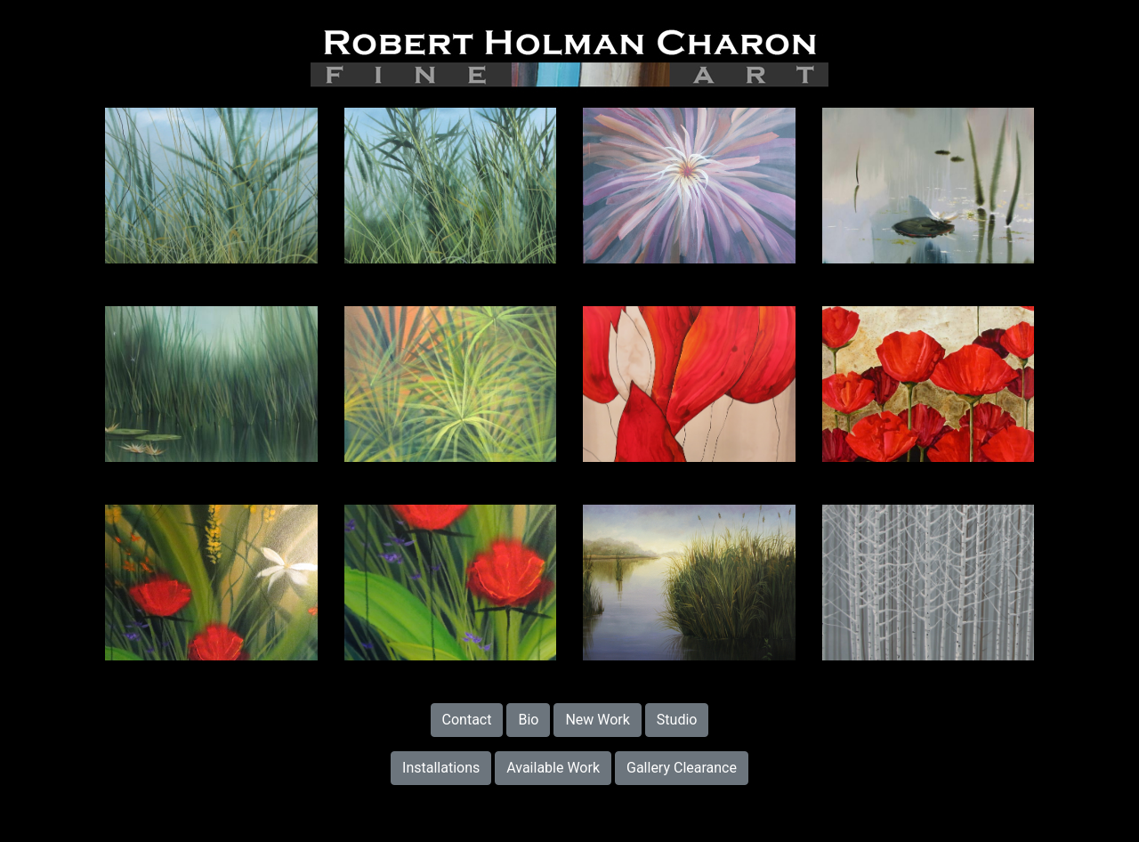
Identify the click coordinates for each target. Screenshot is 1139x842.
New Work (597, 719)
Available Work (553, 767)
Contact (467, 719)
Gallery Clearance (681, 767)
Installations (441, 767)
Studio (677, 719)
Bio (528, 719)
